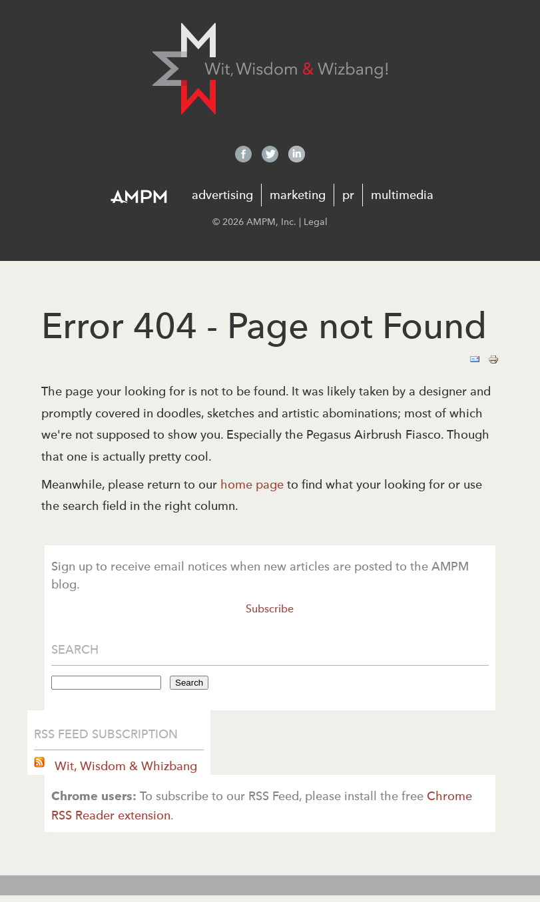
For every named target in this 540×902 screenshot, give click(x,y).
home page (252, 484)
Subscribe (270, 608)
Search (189, 683)
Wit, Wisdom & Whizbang (124, 766)
